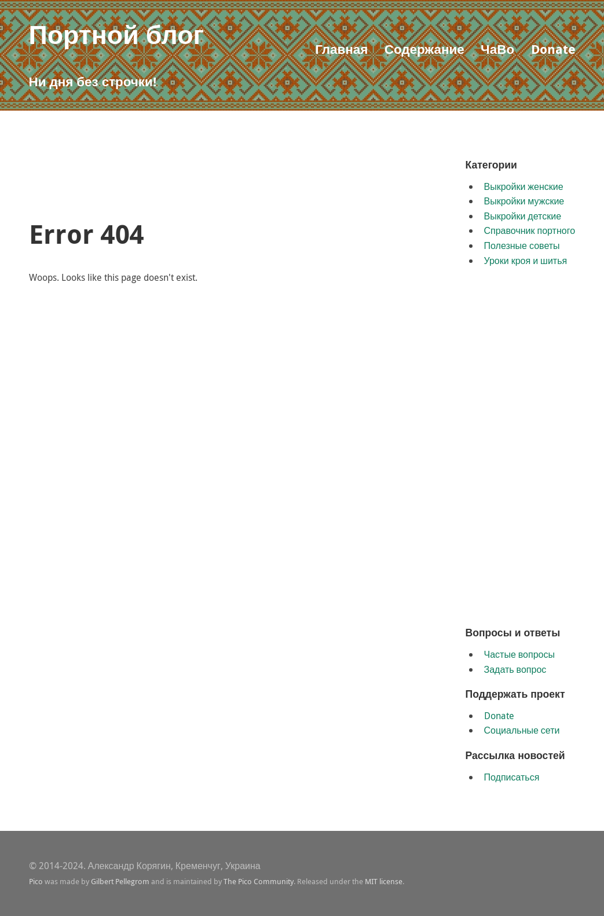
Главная (341, 49)
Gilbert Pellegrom (120, 881)
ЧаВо (497, 49)
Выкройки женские (523, 186)
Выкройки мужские (524, 201)
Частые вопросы (519, 654)
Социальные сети (522, 730)
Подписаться (512, 777)
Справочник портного (530, 230)
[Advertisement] (240, 183)
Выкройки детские (523, 216)
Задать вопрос (515, 669)
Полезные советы (522, 245)
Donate (553, 49)
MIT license (383, 881)
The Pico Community (259, 881)
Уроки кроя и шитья (526, 260)
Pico (36, 881)
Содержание (424, 49)
